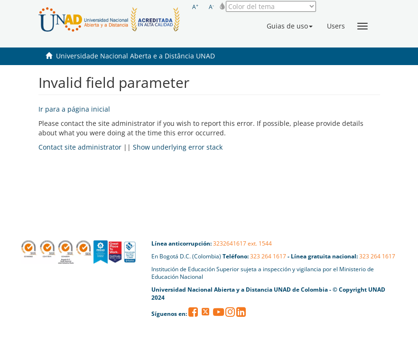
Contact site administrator (79, 147)
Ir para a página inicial (74, 109)
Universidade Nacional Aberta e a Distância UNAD (135, 55)
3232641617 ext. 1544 (242, 243)
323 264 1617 (268, 256)
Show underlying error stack (178, 147)
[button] (290, 26)
